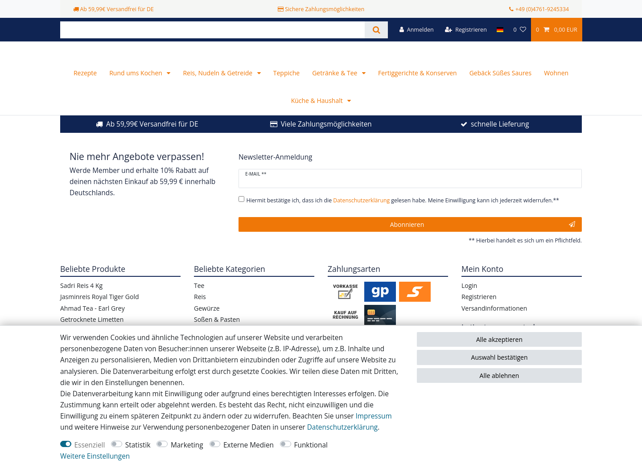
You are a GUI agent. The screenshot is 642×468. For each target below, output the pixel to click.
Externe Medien (248, 445)
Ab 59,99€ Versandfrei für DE (152, 138)
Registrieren (479, 311)
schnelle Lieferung (500, 138)
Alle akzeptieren (499, 339)
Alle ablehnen (499, 375)
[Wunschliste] (519, 29)
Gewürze (207, 322)
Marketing (187, 445)
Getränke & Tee (335, 87)
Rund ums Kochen (136, 87)
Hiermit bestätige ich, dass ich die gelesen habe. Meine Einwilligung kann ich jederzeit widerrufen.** (403, 214)
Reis (200, 311)
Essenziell (89, 445)
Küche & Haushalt (318, 115)
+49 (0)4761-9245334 (542, 9)
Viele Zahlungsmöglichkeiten (326, 138)
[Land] (500, 29)
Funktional (311, 445)
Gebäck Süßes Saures (500, 87)
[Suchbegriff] (212, 29)
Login (469, 300)
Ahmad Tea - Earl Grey (92, 322)
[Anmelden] (417, 29)
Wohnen (556, 87)
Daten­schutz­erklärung (342, 427)
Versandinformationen (494, 322)
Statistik (138, 445)
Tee (199, 300)
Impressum (373, 416)
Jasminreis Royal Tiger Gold (99, 311)
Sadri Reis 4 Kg (81, 300)
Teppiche (286, 87)
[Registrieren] (466, 29)
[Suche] (376, 29)
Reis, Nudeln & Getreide (218, 87)
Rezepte (85, 87)
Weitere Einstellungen (95, 456)
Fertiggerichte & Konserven (417, 87)
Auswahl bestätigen (499, 357)
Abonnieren (482, 238)
